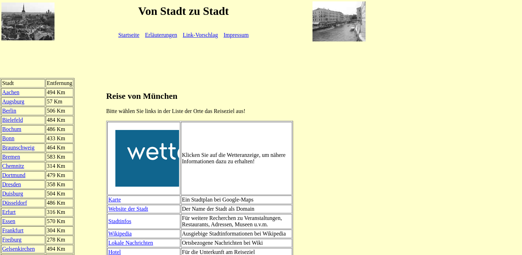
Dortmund (13, 175)
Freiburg (12, 240)
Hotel (114, 252)
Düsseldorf (14, 203)
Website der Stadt (128, 209)
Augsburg (13, 101)
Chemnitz (13, 166)
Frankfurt (12, 230)
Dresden (11, 184)
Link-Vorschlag (200, 35)
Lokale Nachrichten (130, 243)
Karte (114, 200)
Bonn (8, 138)
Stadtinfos (119, 221)
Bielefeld (12, 120)
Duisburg (12, 194)
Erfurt (9, 212)
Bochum (11, 129)
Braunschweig (18, 147)
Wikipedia (120, 234)
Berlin (9, 111)
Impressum (236, 35)
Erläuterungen (161, 35)
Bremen (11, 157)
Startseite (128, 35)
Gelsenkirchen (18, 249)
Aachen (10, 92)
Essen (8, 221)
